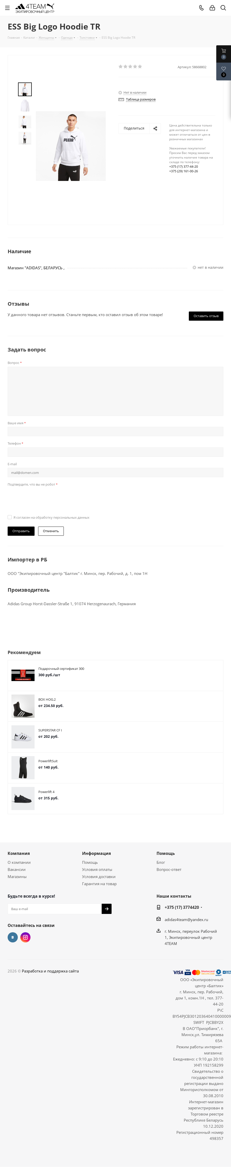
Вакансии (17, 869)
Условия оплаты (97, 869)
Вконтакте (13, 937)
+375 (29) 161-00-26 (183, 171)
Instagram (25, 937)
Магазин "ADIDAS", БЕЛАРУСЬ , (36, 267)
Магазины (17, 876)
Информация (96, 853)
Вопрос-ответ (169, 869)
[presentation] (46, 498)
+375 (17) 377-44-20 (183, 166)
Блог (161, 862)
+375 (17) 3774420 (182, 907)
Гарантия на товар (99, 883)
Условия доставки (99, 876)
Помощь (90, 862)
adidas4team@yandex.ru (186, 919)
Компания (19, 853)
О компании (19, 862)
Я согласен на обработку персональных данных (51, 517)
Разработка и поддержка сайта (50, 970)
